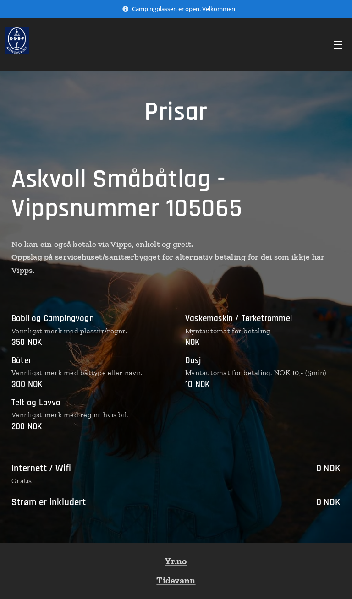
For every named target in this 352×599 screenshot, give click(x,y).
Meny (338, 44)
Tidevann (175, 580)
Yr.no (176, 560)
